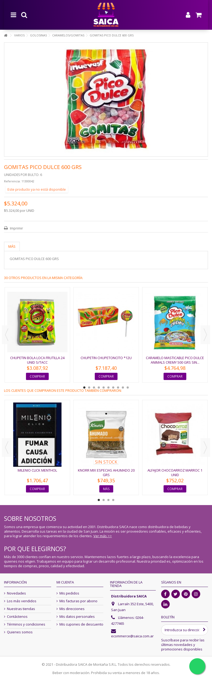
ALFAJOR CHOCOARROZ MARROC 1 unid (174, 472)
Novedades (16, 593)
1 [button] (84, 387)
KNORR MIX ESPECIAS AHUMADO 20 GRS (106, 472)
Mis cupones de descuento (81, 624)
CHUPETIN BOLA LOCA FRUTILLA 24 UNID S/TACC (37, 360)
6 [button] (108, 387)
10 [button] (128, 387)
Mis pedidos (69, 593)
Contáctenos (17, 616)
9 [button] (123, 387)
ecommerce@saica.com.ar (132, 636)
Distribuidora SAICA (129, 596)
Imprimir (16, 228)
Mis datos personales (77, 616)
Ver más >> (102, 535)
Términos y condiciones (26, 624)
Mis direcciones (72, 609)
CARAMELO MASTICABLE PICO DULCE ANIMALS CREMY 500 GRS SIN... (175, 360)
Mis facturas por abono (78, 601)
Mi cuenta (65, 582)
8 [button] (118, 387)
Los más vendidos (21, 601)
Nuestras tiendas (21, 609)
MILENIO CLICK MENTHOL (37, 470)
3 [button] (94, 387)
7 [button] (113, 387)
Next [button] (205, 334)
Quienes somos (20, 632)
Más (12, 246)
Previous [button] (7, 334)
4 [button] (99, 387)
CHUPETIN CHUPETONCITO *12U (106, 357)
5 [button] (104, 387)
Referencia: (12, 181)
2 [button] (89, 387)
